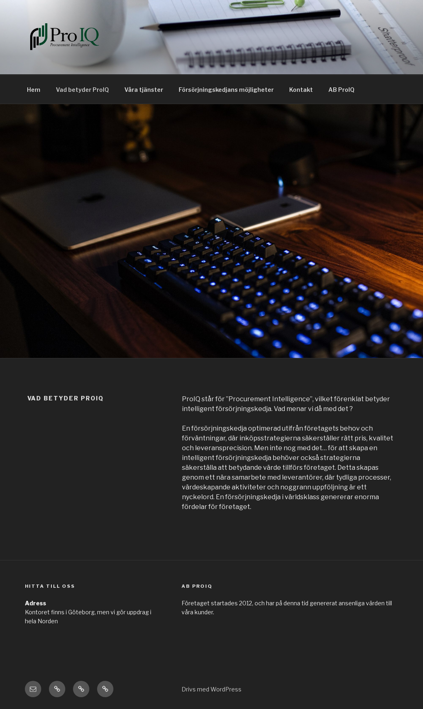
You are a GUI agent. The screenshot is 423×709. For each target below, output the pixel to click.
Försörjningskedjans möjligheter (226, 89)
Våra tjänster (143, 89)
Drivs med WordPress (211, 689)
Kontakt (301, 89)
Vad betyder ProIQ (82, 89)
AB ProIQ (341, 89)
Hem (33, 89)
